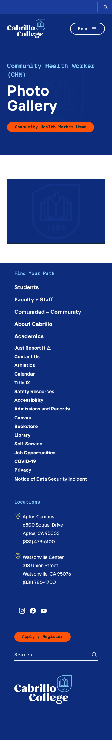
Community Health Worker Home (50, 127)
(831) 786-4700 (39, 582)
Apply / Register (42, 636)
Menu (87, 29)
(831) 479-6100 (39, 541)
